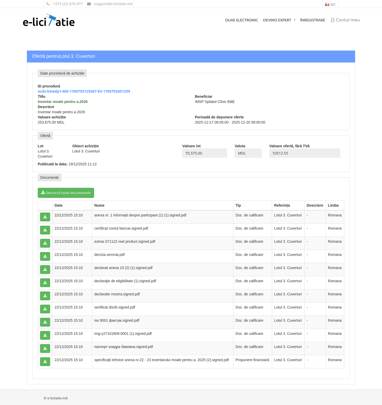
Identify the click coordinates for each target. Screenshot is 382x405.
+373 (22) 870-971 (65, 3)
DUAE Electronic (241, 20)
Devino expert (277, 20)
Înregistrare (312, 20)
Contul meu (345, 20)
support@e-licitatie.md (110, 3)
